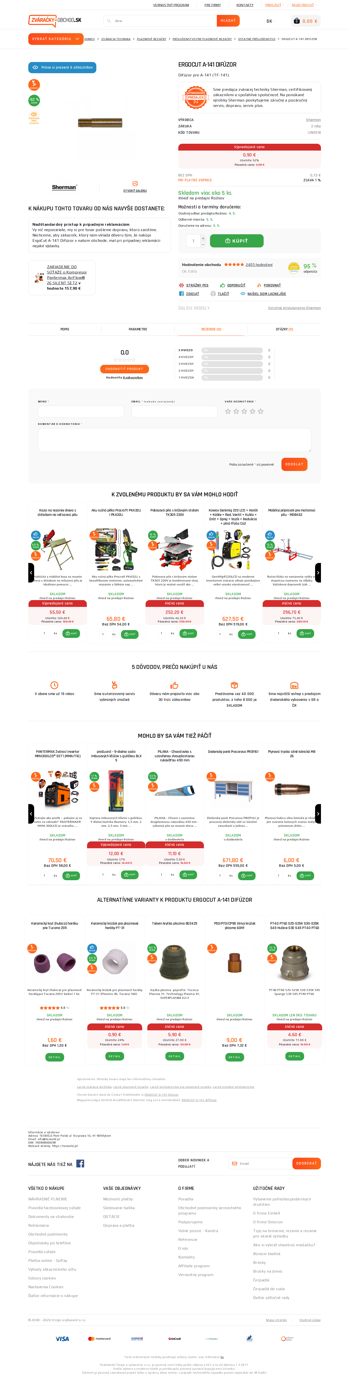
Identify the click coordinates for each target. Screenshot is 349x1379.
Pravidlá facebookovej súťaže (54, 1208)
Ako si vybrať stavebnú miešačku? (284, 1245)
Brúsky (259, 1263)
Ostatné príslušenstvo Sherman (294, 308)
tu (222, 1357)
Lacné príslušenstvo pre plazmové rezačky (180, 1087)
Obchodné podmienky (48, 1234)
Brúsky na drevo (267, 1271)
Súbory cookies (42, 1278)
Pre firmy (213, 5)
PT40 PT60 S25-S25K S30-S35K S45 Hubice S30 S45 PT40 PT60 (294, 926)
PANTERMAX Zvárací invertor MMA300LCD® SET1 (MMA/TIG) (57, 754)
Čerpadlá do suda (269, 1289)
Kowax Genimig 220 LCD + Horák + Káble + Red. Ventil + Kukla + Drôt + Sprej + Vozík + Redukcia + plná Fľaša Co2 (233, 517)
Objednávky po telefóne (49, 1243)
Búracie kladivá (266, 1254)
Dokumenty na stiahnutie (51, 1217)
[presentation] (75, 464)
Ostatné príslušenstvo (256, 39)
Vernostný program (171, 5)
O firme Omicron (268, 1222)
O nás (183, 1248)
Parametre (138, 329)
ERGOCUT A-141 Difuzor (162, 1095)
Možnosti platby (118, 1199)
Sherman (313, 120)
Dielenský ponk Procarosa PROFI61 (233, 752)
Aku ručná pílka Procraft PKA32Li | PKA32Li (116, 512)
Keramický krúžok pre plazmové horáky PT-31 (114, 926)
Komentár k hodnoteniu (60, 424)
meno (43, 401)
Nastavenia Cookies (46, 1287)
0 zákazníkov (133, 377)
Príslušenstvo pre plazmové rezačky (202, 39)
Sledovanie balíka (119, 1208)
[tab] (211, 329)
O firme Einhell (266, 1213)
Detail (55, 1057)
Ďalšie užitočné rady (271, 1298)
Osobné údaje (310, 1320)
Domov (89, 39)
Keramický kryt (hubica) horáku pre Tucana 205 (54, 926)
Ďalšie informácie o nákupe (53, 1296)
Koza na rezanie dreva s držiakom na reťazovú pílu (58, 512)
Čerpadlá (261, 1280)
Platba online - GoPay (47, 1261)
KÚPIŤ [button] (74, 633)
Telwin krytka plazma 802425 (174, 924)
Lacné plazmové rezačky (131, 1087)
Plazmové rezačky (151, 39)
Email (153, 401)
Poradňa (185, 1199)
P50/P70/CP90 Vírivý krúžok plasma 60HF (234, 926)
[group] (57, 573)
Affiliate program (193, 1266)
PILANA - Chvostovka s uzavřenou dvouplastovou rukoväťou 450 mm (175, 756)
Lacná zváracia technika (94, 1087)
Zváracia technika (115, 39)
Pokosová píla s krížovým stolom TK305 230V (174, 512)
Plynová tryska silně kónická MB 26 (292, 754)
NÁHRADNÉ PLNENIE (48, 1199)
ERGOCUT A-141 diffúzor (199, 1100)
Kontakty (245, 5)
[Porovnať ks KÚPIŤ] (44, 634)
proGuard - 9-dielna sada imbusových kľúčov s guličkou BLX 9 (116, 756)
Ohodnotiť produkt (124, 369)
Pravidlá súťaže (42, 1252)
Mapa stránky (276, 1320)
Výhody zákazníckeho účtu (52, 1269)
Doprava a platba (118, 1226)
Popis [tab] (64, 329)
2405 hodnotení (259, 265)
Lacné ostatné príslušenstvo (234, 1087)
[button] (71, 633)
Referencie (188, 1240)
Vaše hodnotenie (240, 401)
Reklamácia (38, 1226)
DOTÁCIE (111, 1217)
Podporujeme (190, 1222)
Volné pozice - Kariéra (198, 1231)
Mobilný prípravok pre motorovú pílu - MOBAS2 (291, 512)
